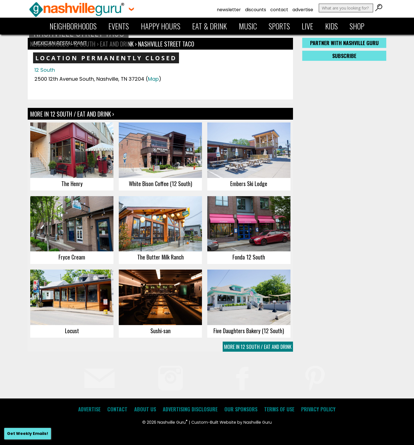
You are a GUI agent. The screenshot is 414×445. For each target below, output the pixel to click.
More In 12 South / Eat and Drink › (72, 113)
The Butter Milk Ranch (160, 257)
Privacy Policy (318, 409)
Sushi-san (160, 330)
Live (307, 26)
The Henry (72, 183)
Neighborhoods (73, 26)
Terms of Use (279, 409)
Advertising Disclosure (190, 409)
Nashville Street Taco (166, 43)
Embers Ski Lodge (248, 183)
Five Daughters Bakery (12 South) (248, 330)
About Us (145, 409)
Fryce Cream (72, 257)
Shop (357, 26)
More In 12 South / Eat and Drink (258, 346)
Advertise (302, 9)
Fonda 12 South (248, 257)
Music (248, 26)
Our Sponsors (240, 409)
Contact (279, 9)
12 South (44, 69)
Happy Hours (160, 26)
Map (153, 78)
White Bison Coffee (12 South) (160, 183)
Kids (331, 26)
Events (118, 26)
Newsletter (229, 9)
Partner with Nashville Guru (344, 43)
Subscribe (344, 55)
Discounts (255, 9)
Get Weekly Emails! (27, 433)
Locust (72, 330)
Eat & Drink (209, 26)
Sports (279, 26)
